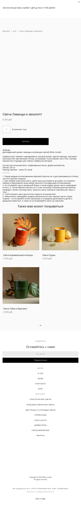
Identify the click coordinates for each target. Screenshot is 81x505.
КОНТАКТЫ (40, 383)
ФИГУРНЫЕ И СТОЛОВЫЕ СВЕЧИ (41, 410)
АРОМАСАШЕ (41, 415)
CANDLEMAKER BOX (41, 430)
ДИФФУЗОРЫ (40, 425)
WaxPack (41, 435)
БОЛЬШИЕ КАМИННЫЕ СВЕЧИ (41, 404)
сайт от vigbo (40, 498)
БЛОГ (40, 389)
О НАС (41, 373)
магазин (6, 31)
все (14, 31)
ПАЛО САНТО (41, 420)
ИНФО (41, 378)
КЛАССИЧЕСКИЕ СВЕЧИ (40, 399)
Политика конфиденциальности (40, 492)
